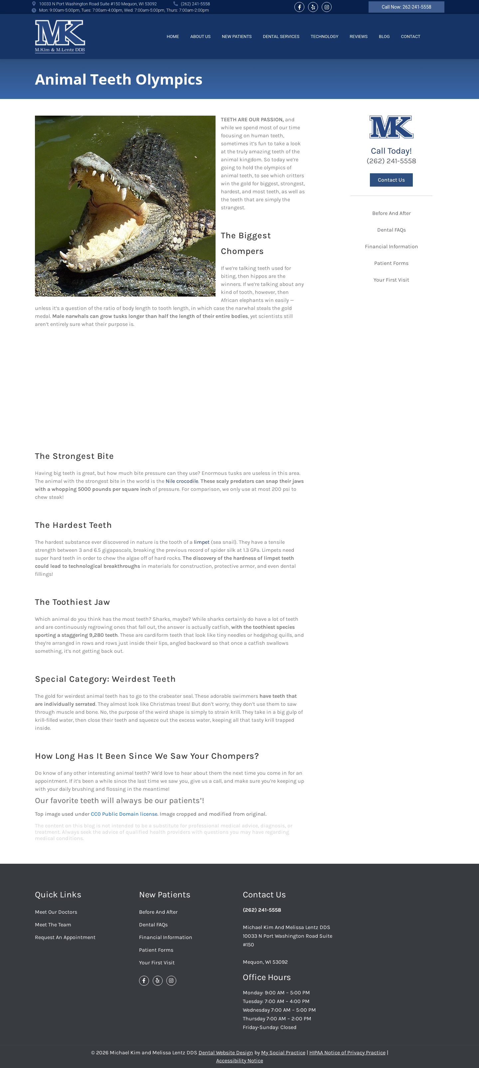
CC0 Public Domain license (124, 814)
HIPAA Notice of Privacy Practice (347, 1052)
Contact (410, 36)
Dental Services (281, 36)
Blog (384, 36)
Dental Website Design (226, 1052)
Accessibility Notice (239, 1060)
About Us (200, 36)
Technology (324, 36)
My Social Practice (283, 1052)
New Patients (237, 36)
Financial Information (391, 246)
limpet (202, 542)
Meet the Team (53, 924)
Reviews (359, 36)
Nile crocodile (182, 481)
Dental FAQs (391, 230)
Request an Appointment (65, 937)
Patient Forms (391, 263)
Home (173, 36)
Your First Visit (391, 280)
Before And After (391, 213)
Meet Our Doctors (56, 912)
